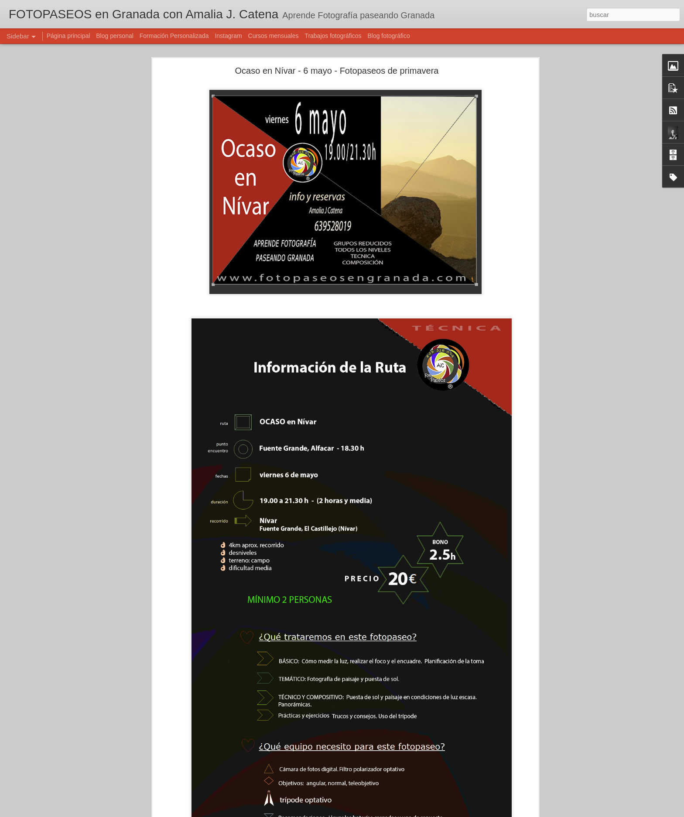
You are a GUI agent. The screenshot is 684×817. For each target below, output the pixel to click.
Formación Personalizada (174, 35)
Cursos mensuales (273, 35)
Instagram (228, 35)
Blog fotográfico (388, 35)
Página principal (68, 35)
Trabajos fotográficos (332, 35)
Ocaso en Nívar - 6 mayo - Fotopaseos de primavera (337, 70)
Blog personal (114, 35)
